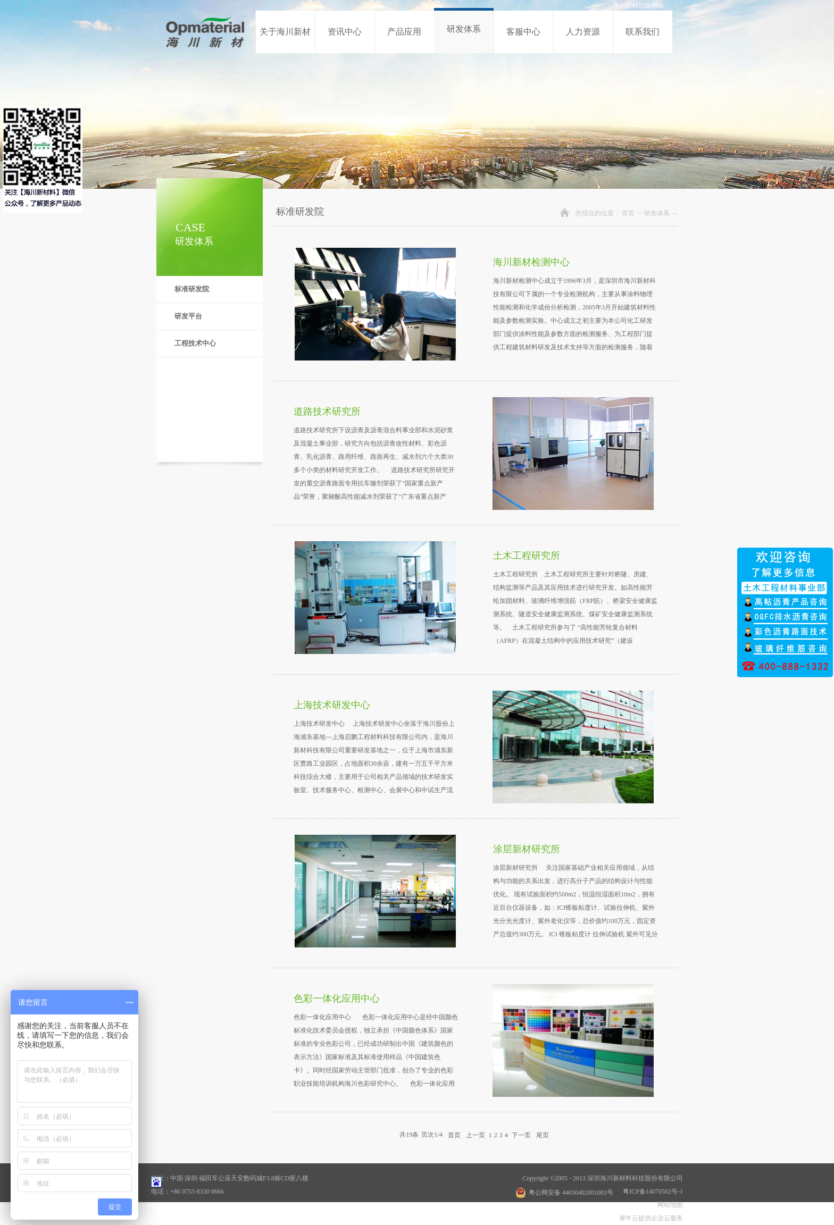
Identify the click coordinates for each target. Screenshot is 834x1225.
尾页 (542, 1134)
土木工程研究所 (526, 555)
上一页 (475, 1134)
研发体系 (657, 213)
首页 (628, 213)
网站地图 (668, 1205)
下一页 (521, 1134)
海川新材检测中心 (531, 262)
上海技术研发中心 (332, 705)
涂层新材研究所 (526, 849)
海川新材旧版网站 (638, 5)
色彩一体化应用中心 (337, 998)
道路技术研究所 (327, 411)
